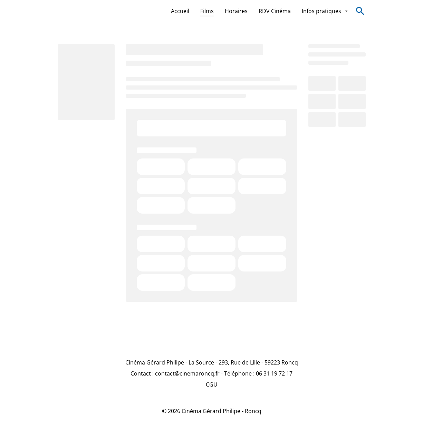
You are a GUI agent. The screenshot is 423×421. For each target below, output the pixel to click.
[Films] (207, 11)
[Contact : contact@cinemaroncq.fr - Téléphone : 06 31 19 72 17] (211, 373)
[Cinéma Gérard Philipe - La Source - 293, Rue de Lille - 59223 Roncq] (211, 362)
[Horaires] (236, 11)
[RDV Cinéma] (275, 11)
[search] (360, 11)
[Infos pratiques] (325, 11)
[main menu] (260, 11)
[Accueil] (180, 11)
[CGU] (212, 384)
